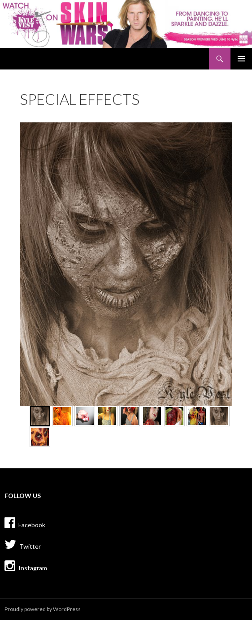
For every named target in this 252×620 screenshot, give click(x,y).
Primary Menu (241, 58)
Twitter (22, 544)
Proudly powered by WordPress (42, 609)
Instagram (25, 565)
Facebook (24, 522)
